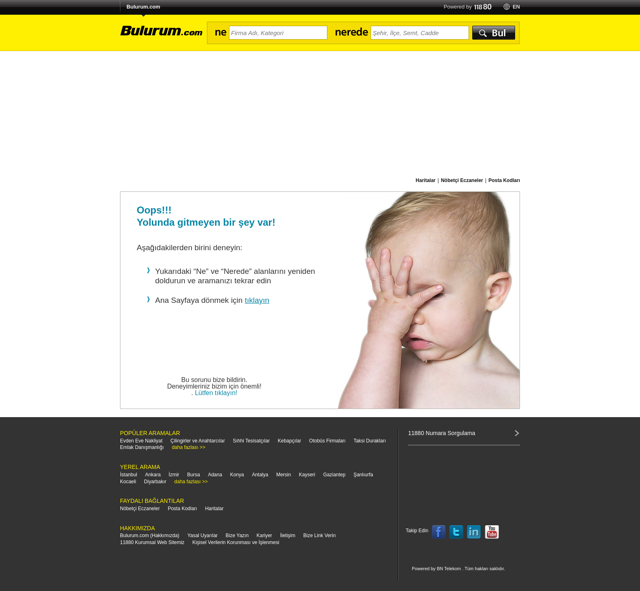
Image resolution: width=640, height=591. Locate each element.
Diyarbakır (155, 481)
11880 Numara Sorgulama (441, 433)
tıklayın (257, 300)
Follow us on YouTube (491, 532)
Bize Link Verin (319, 535)
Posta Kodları (182, 508)
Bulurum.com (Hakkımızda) (149, 535)
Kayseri (307, 475)
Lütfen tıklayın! (216, 392)
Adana (215, 475)
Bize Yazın (237, 535)
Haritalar (214, 508)
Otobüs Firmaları (327, 441)
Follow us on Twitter (456, 532)
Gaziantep (334, 475)
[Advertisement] (320, 112)
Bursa (193, 475)
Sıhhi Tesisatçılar (251, 441)
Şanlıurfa (363, 475)
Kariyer (264, 535)
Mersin (283, 475)
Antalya (260, 475)
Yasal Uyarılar (202, 535)
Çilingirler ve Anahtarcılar (198, 441)
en (516, 7)
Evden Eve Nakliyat (141, 441)
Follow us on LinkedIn (474, 532)
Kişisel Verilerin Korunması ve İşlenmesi (235, 542)
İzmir (174, 475)
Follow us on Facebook (438, 532)
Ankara (153, 475)
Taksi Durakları (369, 441)
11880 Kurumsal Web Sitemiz (152, 542)
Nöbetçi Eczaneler (140, 508)
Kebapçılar (289, 441)
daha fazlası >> (188, 447)
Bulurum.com (143, 7)
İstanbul (128, 475)
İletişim (287, 535)
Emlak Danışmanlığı (142, 447)
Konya (237, 475)
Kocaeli (128, 481)
